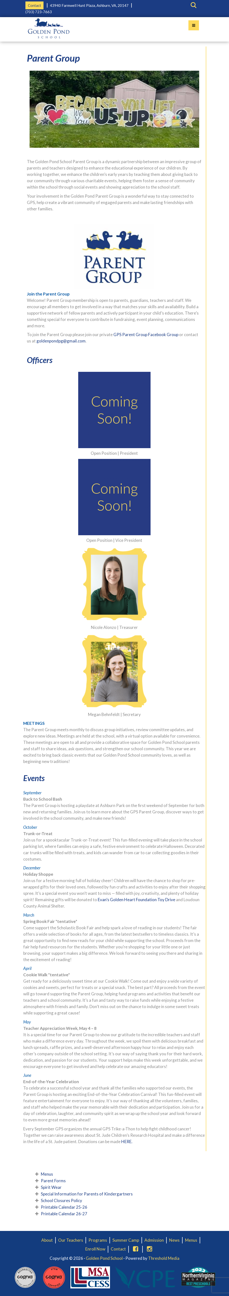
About (47, 1240)
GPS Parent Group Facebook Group (145, 334)
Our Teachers (70, 1240)
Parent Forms (53, 1180)
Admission (154, 1240)
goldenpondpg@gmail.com (61, 340)
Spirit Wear (51, 1187)
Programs (97, 1240)
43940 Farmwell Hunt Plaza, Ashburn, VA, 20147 (89, 5)
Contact (34, 5)
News (174, 1240)
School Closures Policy (61, 1200)
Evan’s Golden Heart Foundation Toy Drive (136, 899)
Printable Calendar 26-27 (64, 1213)
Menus (47, 1174)
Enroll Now (95, 1248)
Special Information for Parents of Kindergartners (87, 1193)
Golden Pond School (104, 1258)
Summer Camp (125, 1240)
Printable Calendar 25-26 (64, 1207)
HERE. (126, 1141)
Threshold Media (163, 1258)
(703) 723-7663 (38, 12)
